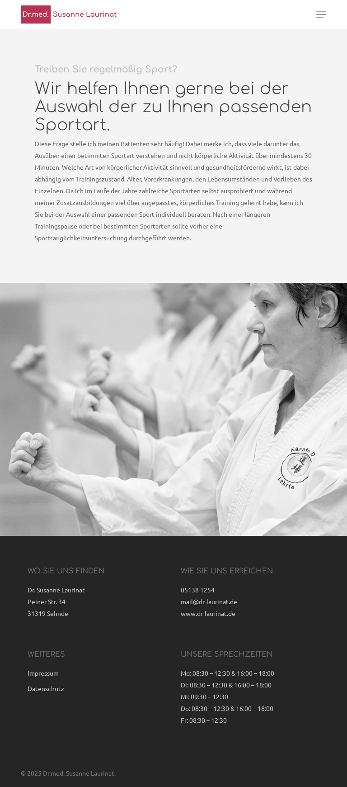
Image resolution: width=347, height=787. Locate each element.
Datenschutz (46, 688)
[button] (321, 14)
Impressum (43, 673)
